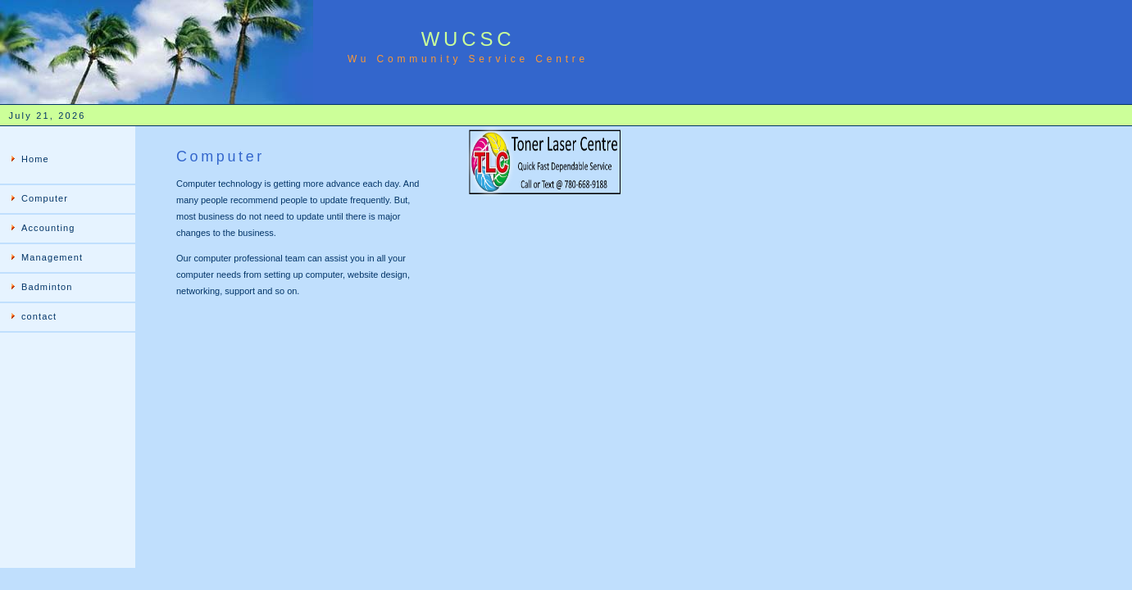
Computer (44, 198)
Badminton (47, 287)
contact (39, 316)
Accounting (48, 228)
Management (52, 257)
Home (35, 159)
